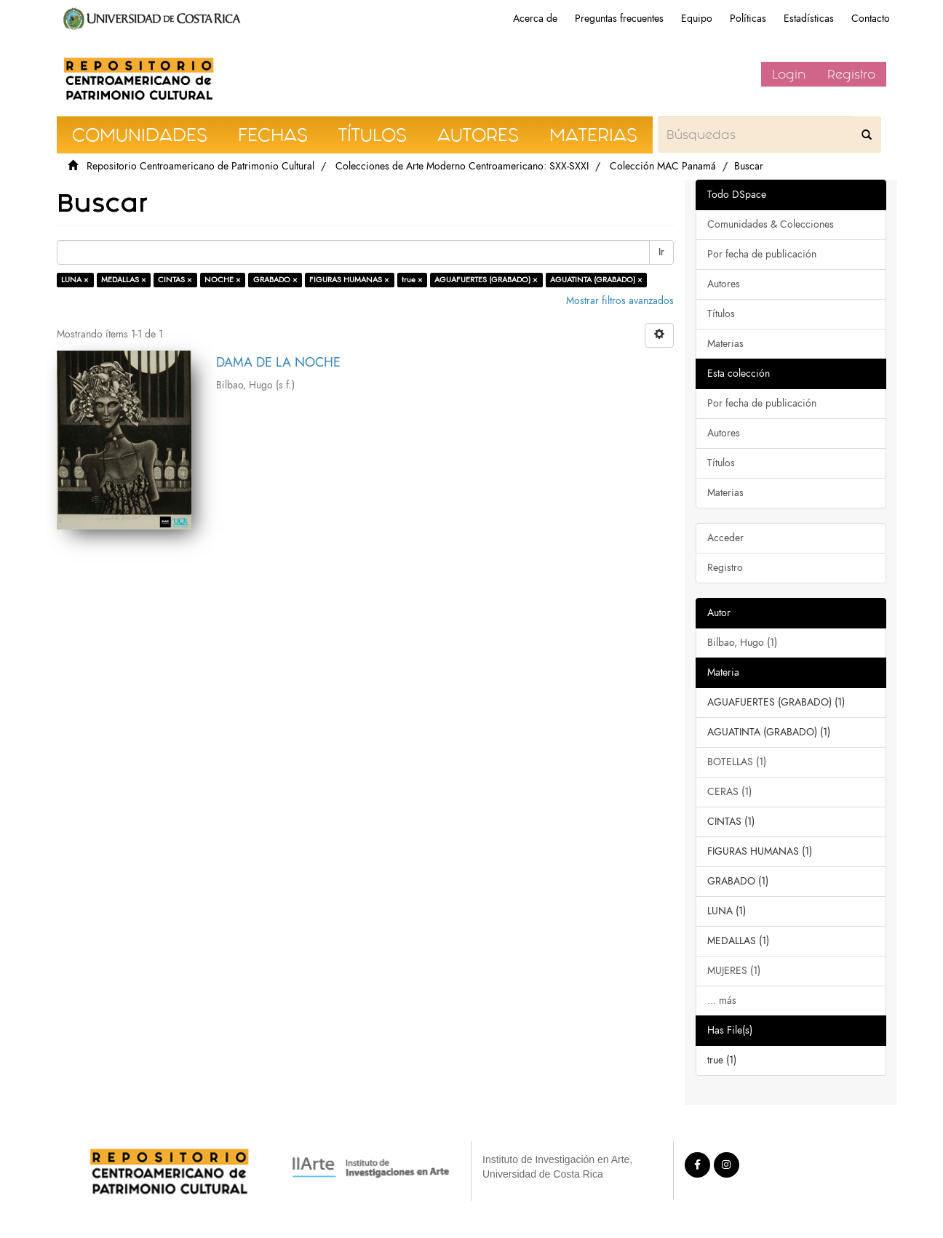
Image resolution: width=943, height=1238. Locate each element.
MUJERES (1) (733, 971)
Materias (725, 344)
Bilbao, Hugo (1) (742, 643)
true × (412, 279)
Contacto (870, 18)
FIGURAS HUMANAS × (349, 279)
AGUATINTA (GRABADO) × (596, 279)
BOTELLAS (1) (736, 762)
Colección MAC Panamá (663, 166)
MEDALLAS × (123, 279)
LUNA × (75, 279)
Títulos (721, 314)
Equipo (696, 18)
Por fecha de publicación (761, 254)
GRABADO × (275, 279)
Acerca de (535, 18)
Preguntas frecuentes (619, 18)
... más (721, 1000)
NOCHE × (222, 279)
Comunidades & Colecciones (770, 224)
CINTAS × (175, 279)
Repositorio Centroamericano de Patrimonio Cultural (200, 166)
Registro (851, 74)
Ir (661, 252)
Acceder (725, 538)
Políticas (748, 18)
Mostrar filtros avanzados (620, 301)
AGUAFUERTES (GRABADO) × (486, 279)
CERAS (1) (729, 792)
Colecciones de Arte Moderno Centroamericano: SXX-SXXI (462, 166)
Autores (723, 284)
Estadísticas (809, 18)
